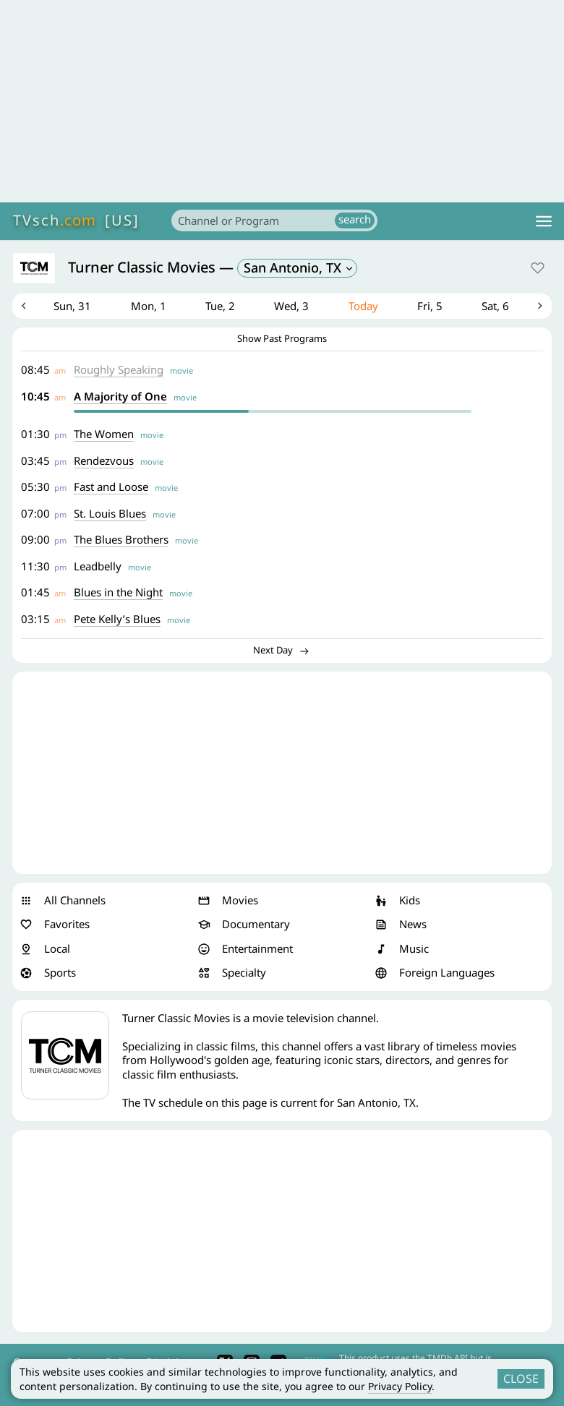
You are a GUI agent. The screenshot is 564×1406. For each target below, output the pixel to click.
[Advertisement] (282, 101)
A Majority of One (121, 397)
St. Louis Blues (110, 514)
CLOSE (521, 1378)
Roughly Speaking (119, 370)
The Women (104, 434)
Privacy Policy (400, 1386)
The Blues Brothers (121, 540)
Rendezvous (104, 461)
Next (540, 306)
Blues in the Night (118, 593)
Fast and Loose (111, 487)
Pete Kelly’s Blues (117, 619)
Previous (24, 306)
